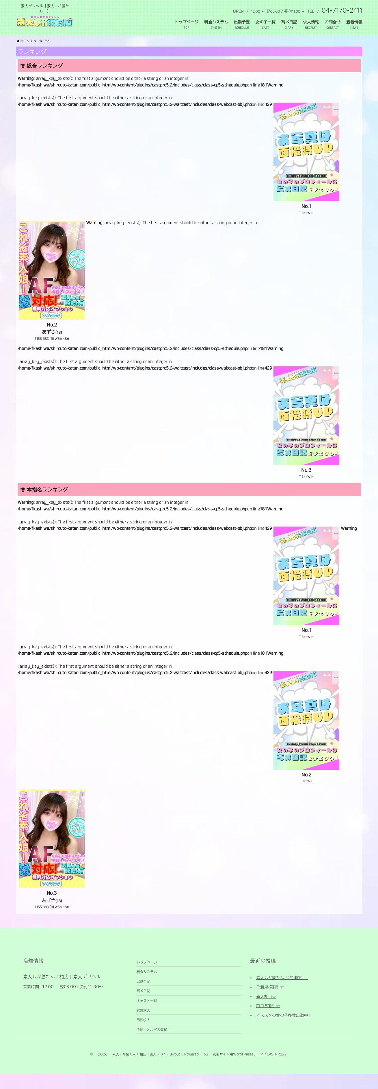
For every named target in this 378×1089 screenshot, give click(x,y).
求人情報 (311, 22)
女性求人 (143, 1024)
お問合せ (332, 22)
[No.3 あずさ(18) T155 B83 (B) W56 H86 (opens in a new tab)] (52, 865)
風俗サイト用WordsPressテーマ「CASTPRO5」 (250, 1068)
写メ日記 (289, 22)
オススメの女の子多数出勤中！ (284, 1030)
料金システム (216, 22)
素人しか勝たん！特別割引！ (282, 992)
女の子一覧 (265, 22)
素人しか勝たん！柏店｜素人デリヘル (141, 1068)
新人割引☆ (266, 1011)
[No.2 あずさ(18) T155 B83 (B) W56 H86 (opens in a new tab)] (52, 296)
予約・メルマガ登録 (152, 1043)
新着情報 (354, 22)
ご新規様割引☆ (270, 1001)
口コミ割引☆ (268, 1020)
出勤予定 (242, 22)
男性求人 (143, 1034)
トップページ (186, 22)
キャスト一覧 (147, 1015)
